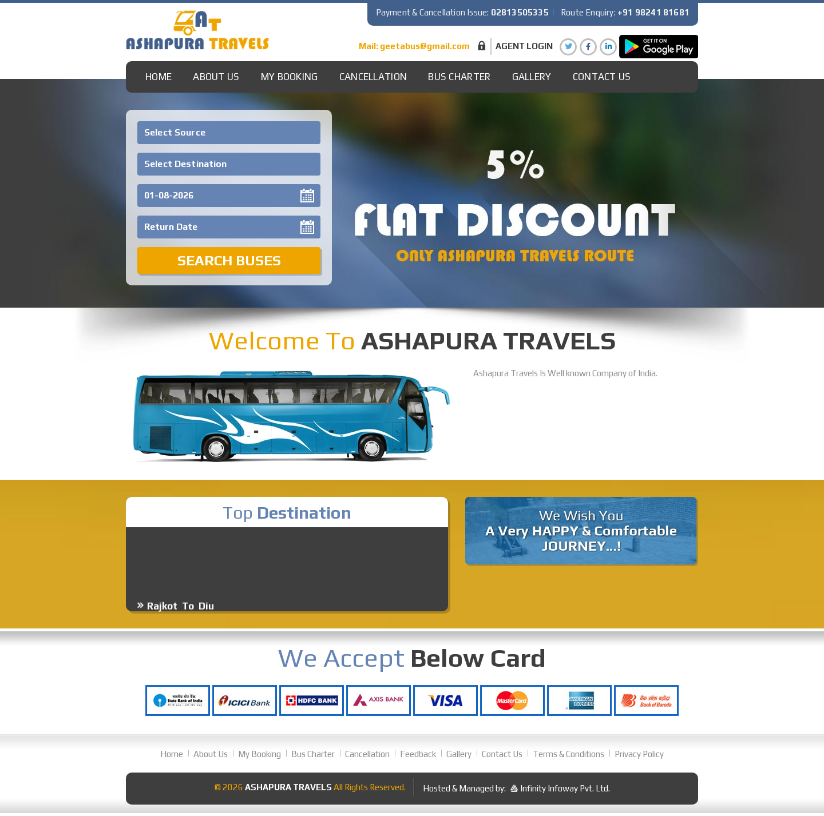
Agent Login (524, 46)
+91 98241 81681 (653, 12)
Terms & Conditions (568, 754)
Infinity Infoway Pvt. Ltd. (565, 788)
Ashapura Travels (288, 787)
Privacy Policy (639, 754)
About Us (216, 76)
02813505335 (520, 12)
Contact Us (602, 76)
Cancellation (373, 76)
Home (158, 76)
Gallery (459, 754)
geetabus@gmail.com (425, 46)
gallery (532, 76)
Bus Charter (459, 76)
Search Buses (229, 260)
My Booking (289, 76)
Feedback (418, 754)
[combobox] (228, 132)
